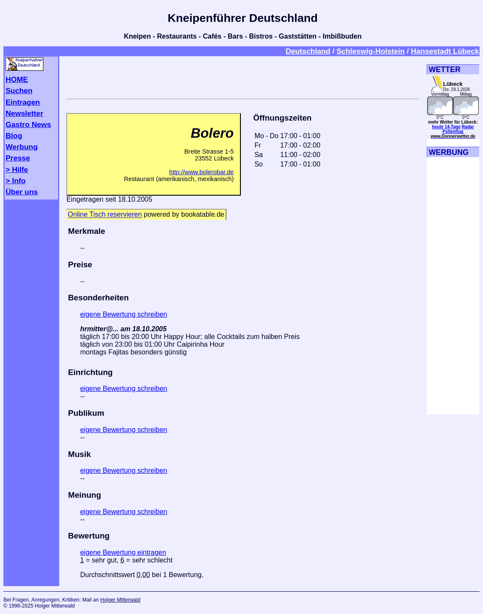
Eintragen (23, 102)
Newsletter (24, 113)
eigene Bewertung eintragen (123, 552)
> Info (16, 180)
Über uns (22, 192)
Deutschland (308, 51)
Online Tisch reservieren (105, 214)
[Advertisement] (242, 76)
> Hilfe (17, 169)
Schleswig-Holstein (371, 51)
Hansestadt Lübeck (445, 51)
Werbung (22, 146)
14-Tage (453, 126)
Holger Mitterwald (120, 600)
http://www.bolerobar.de (201, 172)
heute (438, 126)
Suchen (19, 90)
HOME (17, 79)
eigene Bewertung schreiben (123, 314)
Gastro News (28, 124)
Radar (468, 126)
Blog (14, 135)
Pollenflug (453, 131)
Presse (18, 158)
